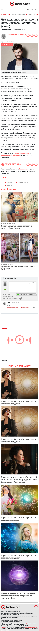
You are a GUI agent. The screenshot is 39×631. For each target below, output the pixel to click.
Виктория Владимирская (16, 35)
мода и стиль (23, 183)
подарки (10, 183)
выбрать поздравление (10, 155)
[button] (32, 9)
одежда (10, 185)
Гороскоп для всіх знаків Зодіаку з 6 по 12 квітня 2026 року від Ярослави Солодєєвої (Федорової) (19, 479)
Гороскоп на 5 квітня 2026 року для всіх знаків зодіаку (18, 518)
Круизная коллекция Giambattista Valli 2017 (18, 267)
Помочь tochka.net (18, 15)
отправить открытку (21, 153)
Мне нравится (25, 307)
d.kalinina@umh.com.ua (31, 627)
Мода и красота (7, 44)
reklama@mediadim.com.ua (29, 623)
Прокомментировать (13, 307)
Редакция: (3, 627)
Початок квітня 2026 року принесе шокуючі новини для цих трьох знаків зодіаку (18, 595)
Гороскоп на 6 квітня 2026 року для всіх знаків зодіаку (18, 402)
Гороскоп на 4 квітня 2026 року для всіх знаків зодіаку (18, 556)
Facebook (23, 169)
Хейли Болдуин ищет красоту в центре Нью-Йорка (16, 227)
